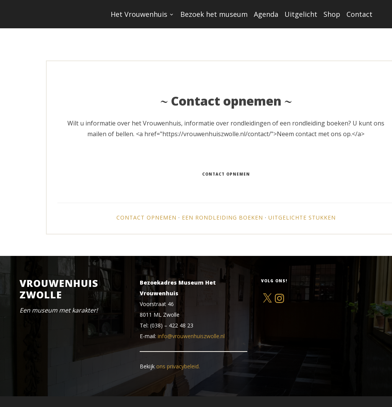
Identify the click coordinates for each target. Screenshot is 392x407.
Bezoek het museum (214, 14)
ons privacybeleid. (178, 366)
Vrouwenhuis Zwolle (59, 289)
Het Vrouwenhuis (139, 14)
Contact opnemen (146, 217)
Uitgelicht (300, 14)
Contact (359, 14)
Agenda (266, 14)
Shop (331, 14)
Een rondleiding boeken (222, 217)
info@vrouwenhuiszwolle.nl (191, 336)
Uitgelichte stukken (302, 217)
